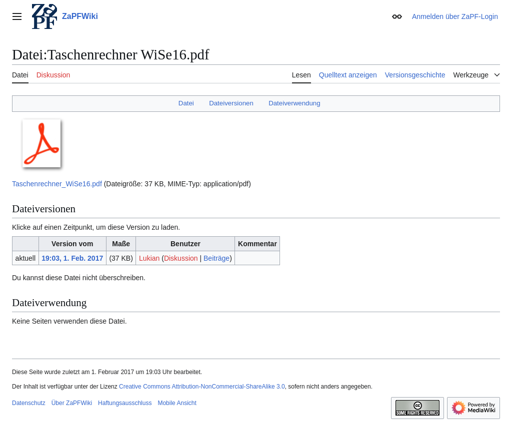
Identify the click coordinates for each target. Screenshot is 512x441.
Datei (186, 103)
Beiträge (217, 258)
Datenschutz (29, 403)
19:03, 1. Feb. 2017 (72, 258)
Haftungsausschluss (125, 403)
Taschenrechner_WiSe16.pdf (57, 184)
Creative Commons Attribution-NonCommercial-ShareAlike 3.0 (201, 386)
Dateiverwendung (294, 103)
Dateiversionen (231, 103)
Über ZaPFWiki (72, 403)
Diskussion (181, 258)
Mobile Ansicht (177, 403)
